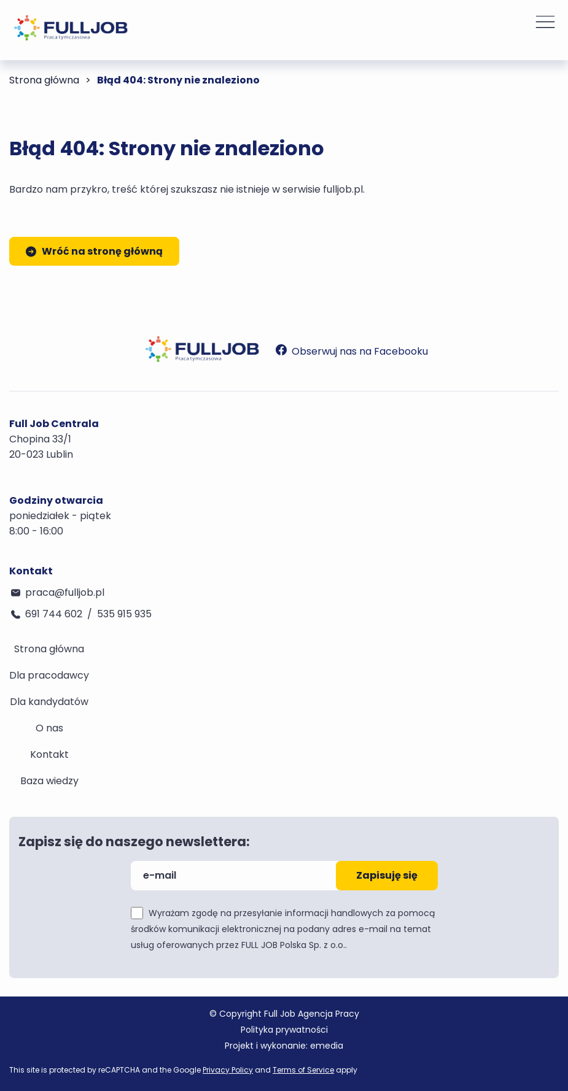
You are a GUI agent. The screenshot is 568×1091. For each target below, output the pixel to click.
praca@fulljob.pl (64, 592)
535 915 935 (124, 614)
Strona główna (44, 80)
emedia (326, 1045)
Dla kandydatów (49, 702)
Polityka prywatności (284, 1030)
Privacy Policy (228, 1070)
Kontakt (49, 754)
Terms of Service (303, 1070)
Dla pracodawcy (49, 675)
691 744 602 (53, 614)
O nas (49, 728)
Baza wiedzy (49, 781)
